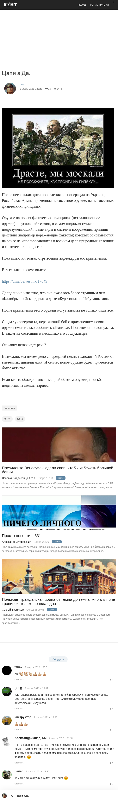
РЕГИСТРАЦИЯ (99, 4)
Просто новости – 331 (21, 536)
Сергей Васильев (13, 609)
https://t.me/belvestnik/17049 (24, 281)
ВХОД (82, 4)
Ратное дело (9, 408)
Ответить (19, 679)
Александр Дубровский (16, 541)
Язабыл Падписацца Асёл (18, 478)
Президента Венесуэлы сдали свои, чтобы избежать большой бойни (57, 470)
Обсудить (58, 659)
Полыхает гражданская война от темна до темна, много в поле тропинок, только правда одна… (58, 601)
